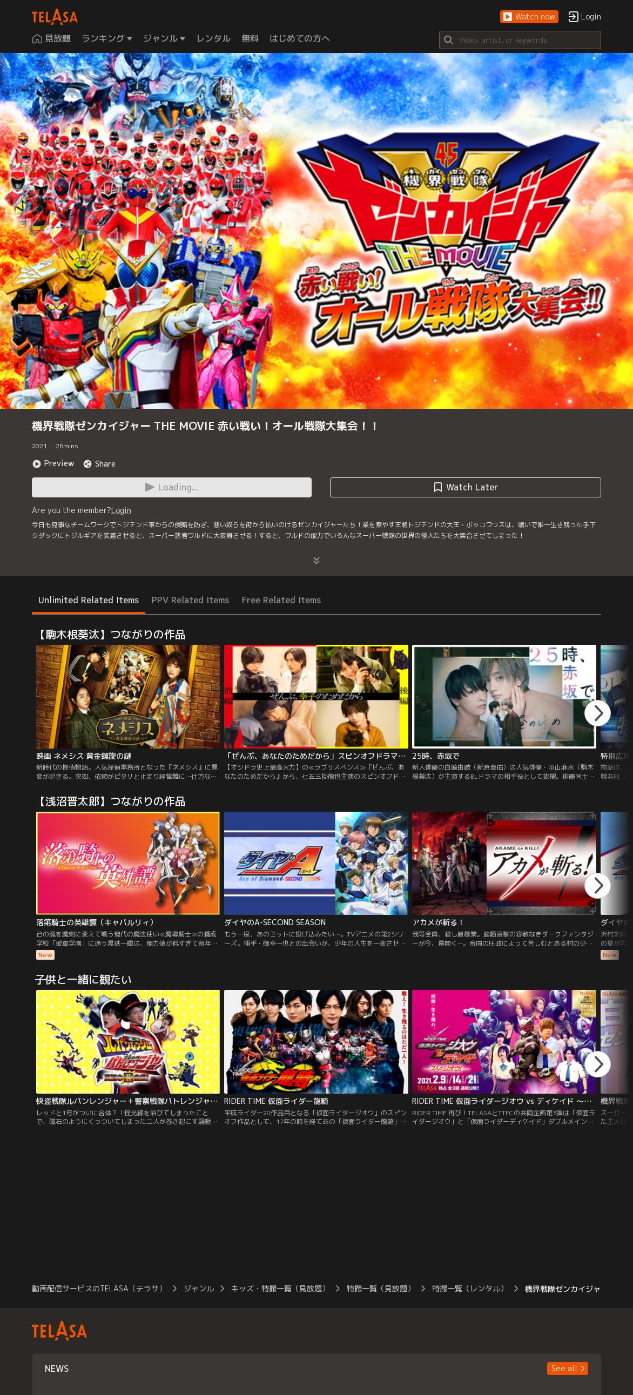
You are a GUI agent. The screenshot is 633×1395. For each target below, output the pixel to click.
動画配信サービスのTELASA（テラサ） (99, 1288)
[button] (529, 17)
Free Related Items (281, 600)
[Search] (520, 40)
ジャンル (199, 1288)
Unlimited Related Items (88, 600)
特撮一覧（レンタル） (470, 1288)
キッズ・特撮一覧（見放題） (280, 1288)
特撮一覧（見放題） (381, 1288)
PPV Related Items (190, 600)
